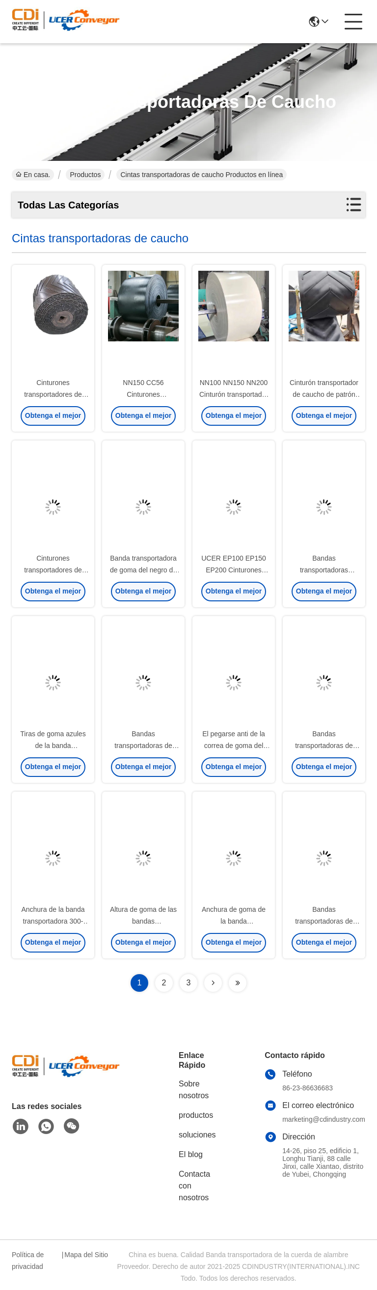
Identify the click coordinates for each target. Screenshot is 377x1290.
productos (196, 1115)
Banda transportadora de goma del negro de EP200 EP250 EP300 (143, 570)
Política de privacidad (28, 1260)
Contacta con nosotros (194, 1186)
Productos (85, 175)
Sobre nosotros (194, 1090)
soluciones (197, 1135)
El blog (191, 1154)
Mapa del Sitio (86, 1255)
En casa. (33, 175)
